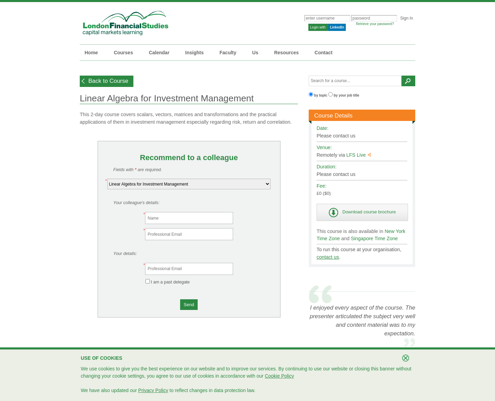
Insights (194, 52)
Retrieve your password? (375, 24)
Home (91, 52)
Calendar (159, 52)
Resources (286, 52)
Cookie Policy (279, 376)
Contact (323, 52)
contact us (328, 257)
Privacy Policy (153, 390)
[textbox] (355, 81)
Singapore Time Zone (374, 238)
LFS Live (358, 155)
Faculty (228, 52)
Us (255, 52)
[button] (106, 81)
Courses (123, 52)
